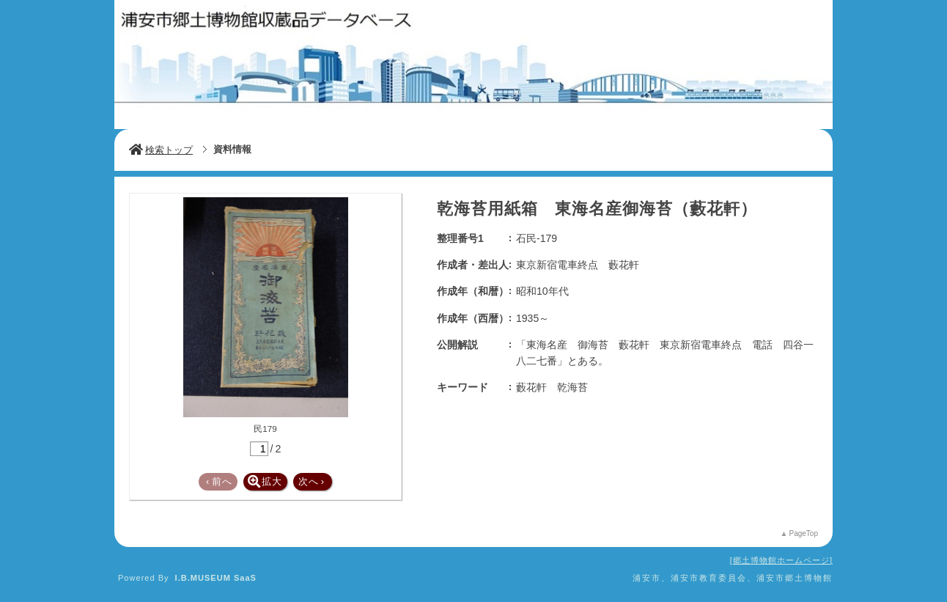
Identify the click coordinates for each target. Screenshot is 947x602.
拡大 (265, 481)
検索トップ (161, 149)
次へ (311, 481)
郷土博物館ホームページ (781, 560)
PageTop (803, 533)
